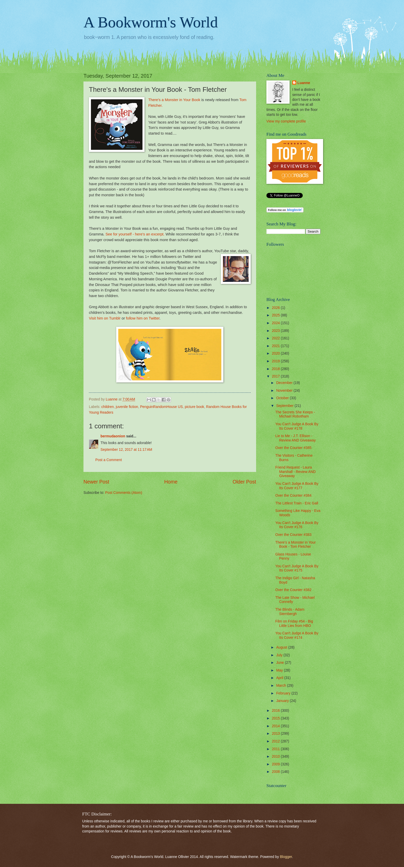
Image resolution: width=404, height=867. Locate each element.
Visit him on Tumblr (105, 318)
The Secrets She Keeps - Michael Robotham (295, 414)
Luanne (303, 83)
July (279, 655)
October (283, 398)
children (107, 407)
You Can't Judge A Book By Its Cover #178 (296, 426)
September (285, 406)
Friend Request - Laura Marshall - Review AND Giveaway (295, 471)
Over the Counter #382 (293, 590)
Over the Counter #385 (293, 448)
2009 (276, 764)
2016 (276, 711)
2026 (276, 308)
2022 (276, 338)
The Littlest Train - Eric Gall (296, 503)
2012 (276, 741)
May (280, 670)
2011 (276, 749)
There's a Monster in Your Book (174, 100)
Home (171, 482)
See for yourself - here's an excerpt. (134, 234)
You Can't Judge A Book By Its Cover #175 (296, 568)
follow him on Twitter (142, 318)
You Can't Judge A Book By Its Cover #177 (296, 486)
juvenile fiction (127, 407)
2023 (276, 331)
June (280, 663)
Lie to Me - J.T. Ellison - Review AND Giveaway (295, 438)
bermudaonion (112, 436)
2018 (276, 369)
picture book (194, 407)
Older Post (244, 482)
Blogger (286, 857)
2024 (276, 323)
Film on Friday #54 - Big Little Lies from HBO (294, 623)
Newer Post (96, 482)
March (281, 686)
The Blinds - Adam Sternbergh (289, 612)
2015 (276, 718)
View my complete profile (286, 121)
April (280, 678)
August (282, 647)
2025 (276, 315)
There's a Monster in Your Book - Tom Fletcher (295, 545)
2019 (276, 361)
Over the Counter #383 (293, 535)
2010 (276, 756)
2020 (276, 353)
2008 (276, 772)
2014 (276, 726)
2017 (276, 376)
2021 (276, 346)
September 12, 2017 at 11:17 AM (126, 450)
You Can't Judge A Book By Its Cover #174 (296, 635)
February (283, 693)
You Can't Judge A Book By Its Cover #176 (296, 525)
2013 (276, 733)
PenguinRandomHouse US (161, 407)
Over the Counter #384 (293, 495)
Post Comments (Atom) (123, 493)
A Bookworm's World (150, 22)
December (284, 383)
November (284, 390)
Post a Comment (108, 460)
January (283, 701)
